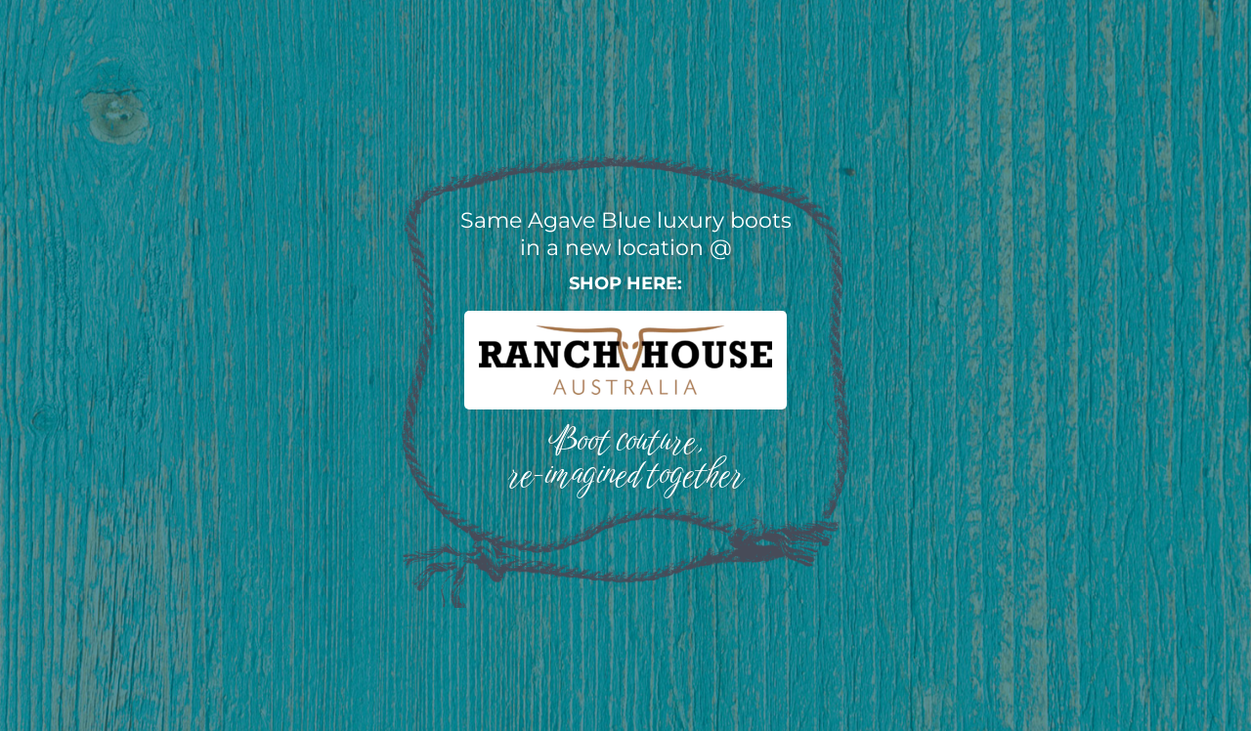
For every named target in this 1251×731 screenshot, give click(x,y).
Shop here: (625, 283)
